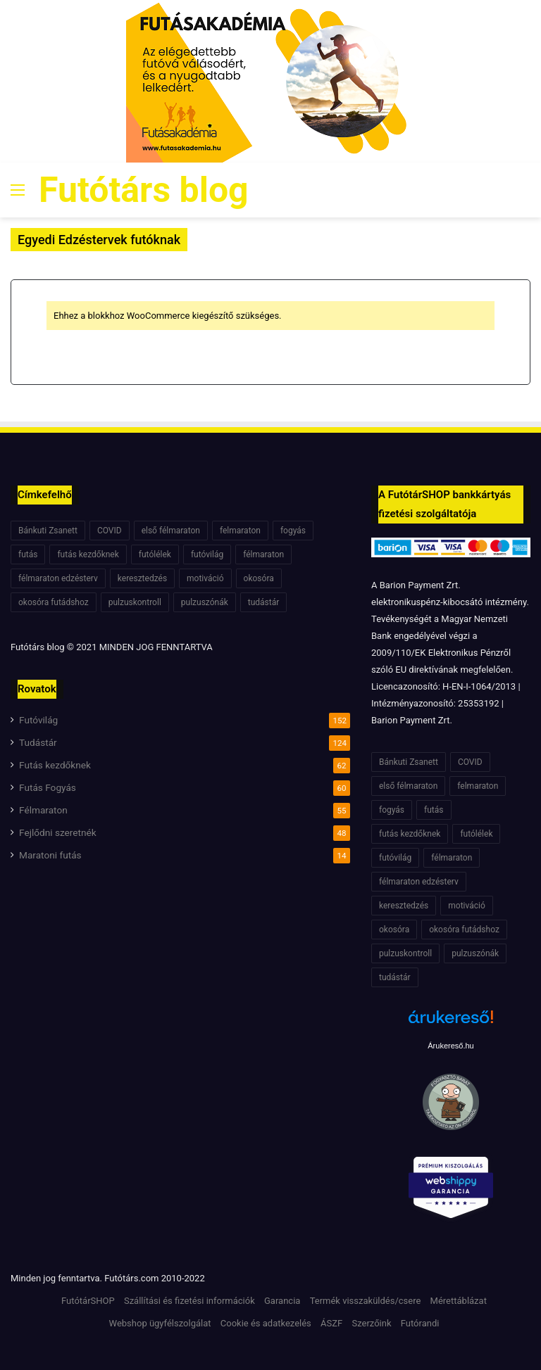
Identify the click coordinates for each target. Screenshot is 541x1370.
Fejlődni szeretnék (58, 832)
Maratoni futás (50, 855)
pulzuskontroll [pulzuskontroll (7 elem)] (134, 602)
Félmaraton (43, 810)
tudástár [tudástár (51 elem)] (264, 602)
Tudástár (38, 742)
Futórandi (420, 1323)
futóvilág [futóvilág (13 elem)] (207, 554)
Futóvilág (38, 719)
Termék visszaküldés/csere (365, 1300)
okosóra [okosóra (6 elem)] (259, 578)
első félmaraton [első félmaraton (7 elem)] (171, 530)
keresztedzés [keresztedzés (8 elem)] (142, 578)
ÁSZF (331, 1323)
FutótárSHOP (88, 1300)
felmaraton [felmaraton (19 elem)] (240, 530)
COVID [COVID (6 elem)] (109, 530)
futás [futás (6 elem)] (27, 554)
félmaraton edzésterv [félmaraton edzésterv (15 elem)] (58, 578)
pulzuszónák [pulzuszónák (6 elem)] (204, 602)
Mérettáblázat (458, 1300)
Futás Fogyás (47, 787)
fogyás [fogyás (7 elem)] (293, 530)
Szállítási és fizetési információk (189, 1300)
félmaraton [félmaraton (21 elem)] (263, 554)
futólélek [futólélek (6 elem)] (155, 554)
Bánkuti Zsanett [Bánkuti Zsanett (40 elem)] (47, 530)
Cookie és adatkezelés (265, 1323)
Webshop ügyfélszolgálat (160, 1323)
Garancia (282, 1300)
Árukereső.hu (450, 1045)
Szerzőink (371, 1323)
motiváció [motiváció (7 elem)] (205, 578)
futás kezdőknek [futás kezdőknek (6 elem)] (87, 554)
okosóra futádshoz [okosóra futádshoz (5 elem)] (53, 602)
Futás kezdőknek (55, 764)
